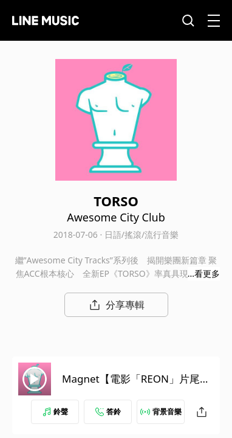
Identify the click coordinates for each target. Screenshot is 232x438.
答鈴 (108, 411)
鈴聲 (55, 411)
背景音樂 (161, 411)
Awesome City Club (116, 217)
